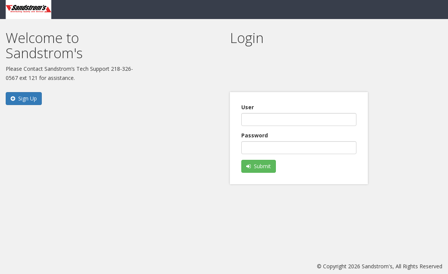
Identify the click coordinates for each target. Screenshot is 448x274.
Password (254, 135)
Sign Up (24, 98)
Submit (258, 166)
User (247, 107)
